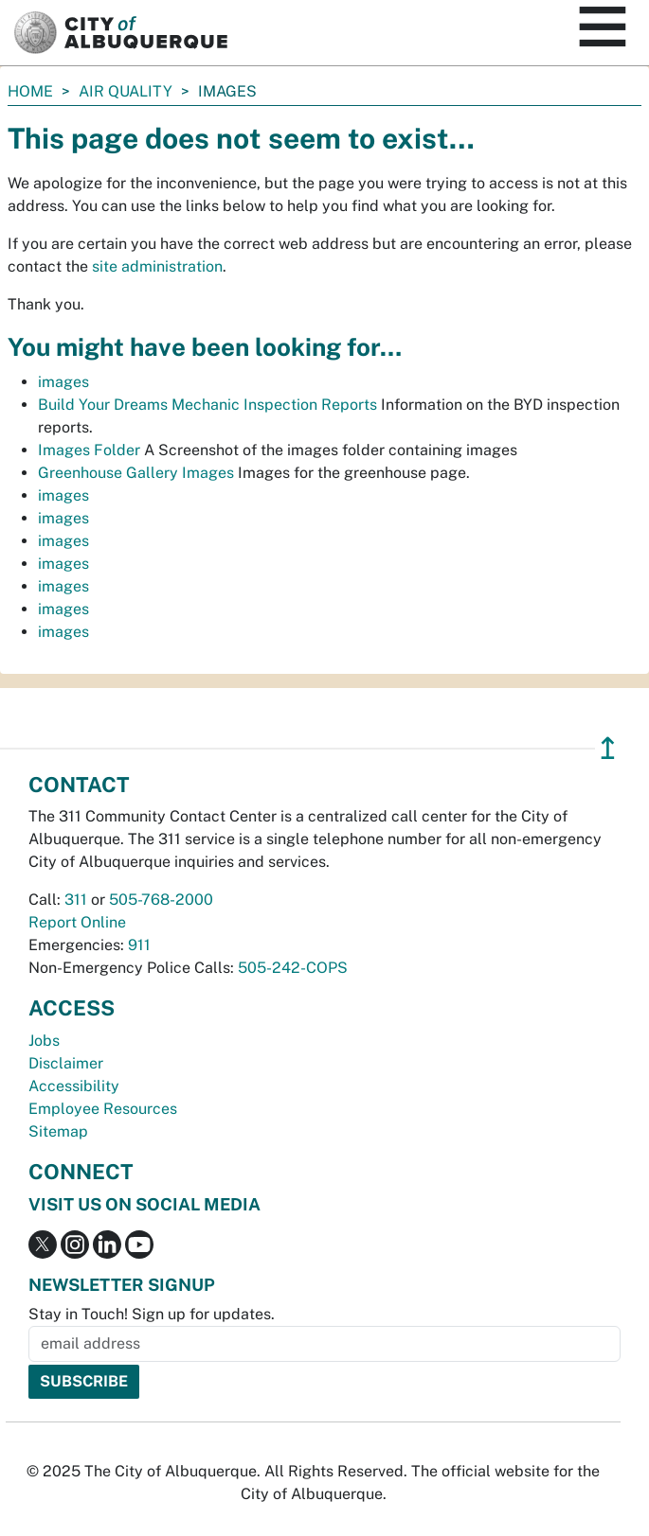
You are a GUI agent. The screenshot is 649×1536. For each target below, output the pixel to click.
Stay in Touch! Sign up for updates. (151, 1314)
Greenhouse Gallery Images (136, 473)
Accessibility (73, 1086)
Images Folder (89, 450)
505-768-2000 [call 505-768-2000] (161, 900)
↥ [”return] (608, 748)
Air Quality (125, 91)
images (63, 382)
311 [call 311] (75, 900)
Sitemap (58, 1131)
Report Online (77, 922)
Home (30, 91)
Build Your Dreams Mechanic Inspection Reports (207, 405)
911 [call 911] (139, 945)
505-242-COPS (293, 968)
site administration (157, 266)
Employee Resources (102, 1109)
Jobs (44, 1041)
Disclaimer (65, 1063)
